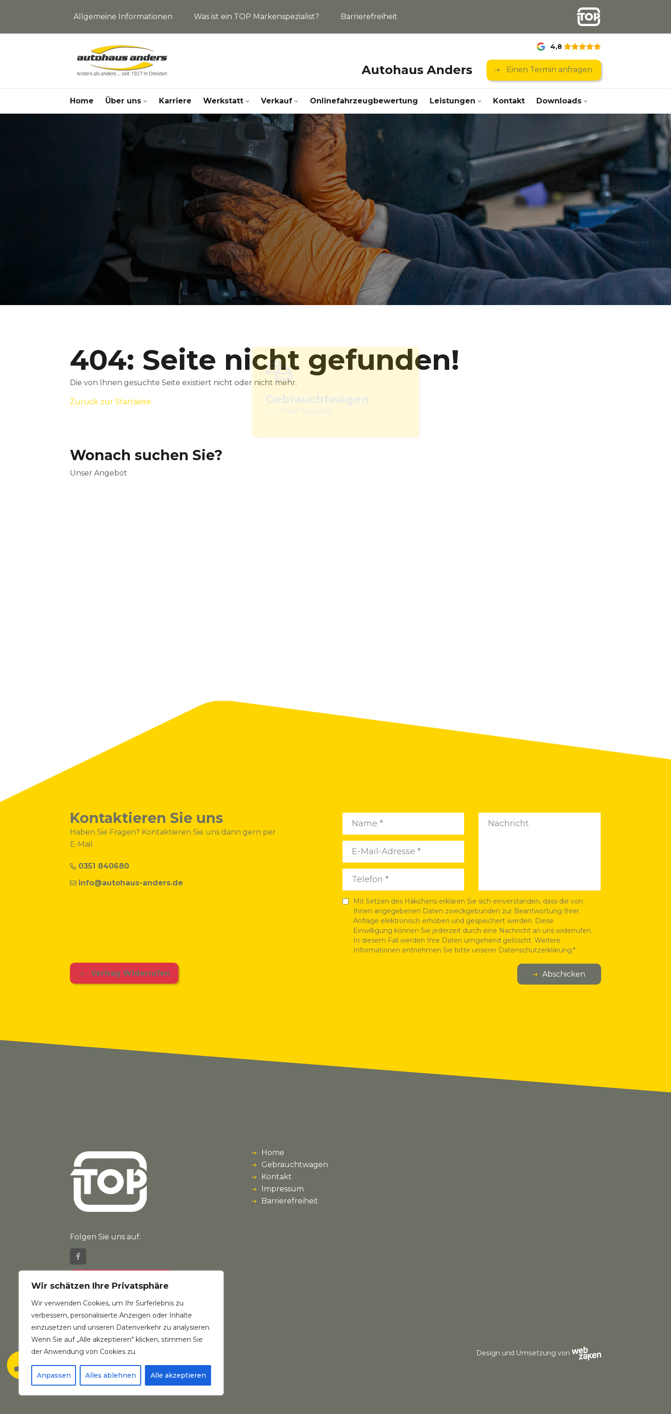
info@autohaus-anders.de (126, 882)
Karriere (175, 100)
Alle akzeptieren (178, 1375)
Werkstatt (223, 100)
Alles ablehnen (110, 1375)
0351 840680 (99, 866)
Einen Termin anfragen (548, 69)
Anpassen (54, 1375)
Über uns (123, 100)
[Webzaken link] (586, 1353)
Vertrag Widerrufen (129, 973)
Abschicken (563, 974)
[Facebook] (78, 1256)
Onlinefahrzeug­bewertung (364, 100)
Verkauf (276, 100)
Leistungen (452, 100)
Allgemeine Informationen (123, 16)
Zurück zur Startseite (110, 401)
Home (82, 100)
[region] (121, 1333)
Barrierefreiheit (369, 16)
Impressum (282, 1188)
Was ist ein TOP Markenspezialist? (256, 16)
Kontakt (509, 100)
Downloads (559, 100)
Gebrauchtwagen (294, 1164)
